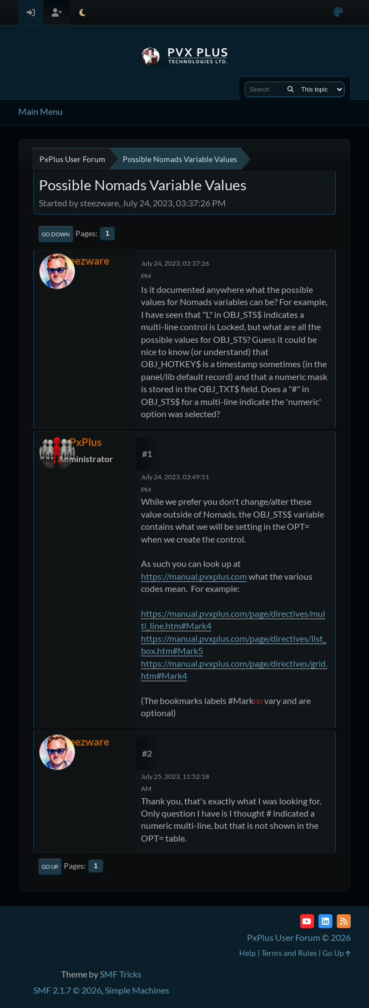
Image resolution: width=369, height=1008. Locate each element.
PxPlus (85, 441)
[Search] (290, 89)
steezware (85, 260)
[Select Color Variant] (338, 12)
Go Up (50, 866)
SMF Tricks (120, 974)
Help (247, 953)
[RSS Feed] (344, 921)
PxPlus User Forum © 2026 (299, 937)
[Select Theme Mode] (82, 12)
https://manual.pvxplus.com (194, 576)
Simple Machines (137, 990)
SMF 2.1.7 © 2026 (67, 990)
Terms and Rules (289, 953)
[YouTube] (307, 921)
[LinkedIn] (325, 921)
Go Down (56, 234)
